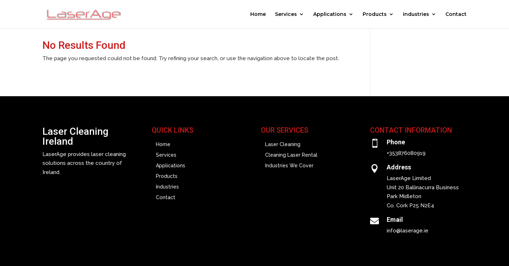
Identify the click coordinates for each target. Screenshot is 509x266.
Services (286, 14)
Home (258, 14)
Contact (456, 14)
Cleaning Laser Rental (291, 155)
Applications (329, 14)
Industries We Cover (289, 165)
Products (375, 14)
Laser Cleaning (282, 144)
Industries (416, 14)
